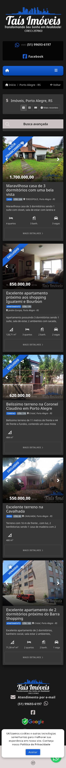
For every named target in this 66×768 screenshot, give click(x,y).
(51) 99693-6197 (39, 45)
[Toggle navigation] (56, 70)
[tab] (33, 123)
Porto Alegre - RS (30, 84)
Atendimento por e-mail (33, 697)
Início (10, 84)
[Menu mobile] (7, 70)
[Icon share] (33, 56)
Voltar (55, 84)
